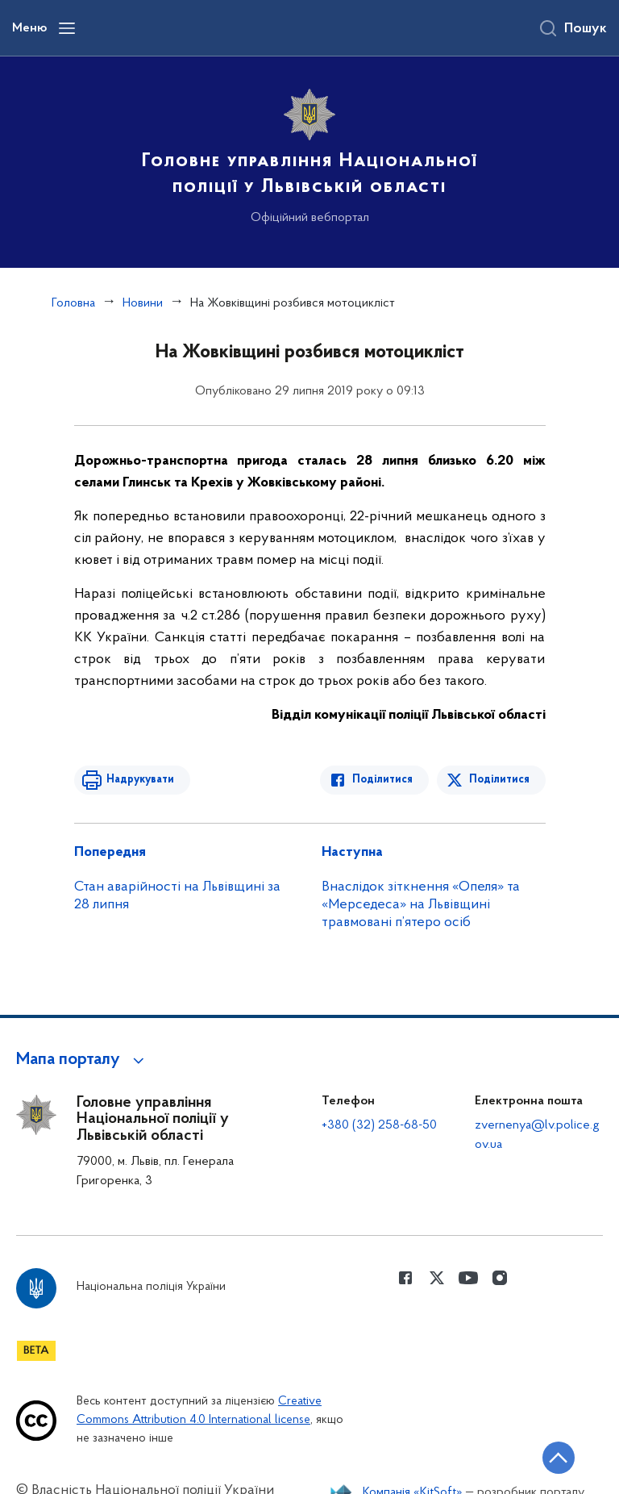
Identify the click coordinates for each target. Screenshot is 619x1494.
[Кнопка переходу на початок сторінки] (558, 1458)
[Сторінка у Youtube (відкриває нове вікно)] (468, 1277)
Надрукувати (140, 780)
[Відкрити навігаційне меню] (67, 28)
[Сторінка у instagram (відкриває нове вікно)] (499, 1277)
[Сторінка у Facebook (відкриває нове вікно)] (405, 1277)
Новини (143, 303)
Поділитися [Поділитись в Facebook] (382, 780)
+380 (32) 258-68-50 (379, 1125)
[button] (82, 1060)
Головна (73, 303)
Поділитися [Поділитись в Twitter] (499, 780)
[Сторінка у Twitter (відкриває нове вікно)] (437, 1277)
